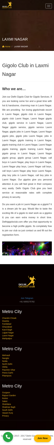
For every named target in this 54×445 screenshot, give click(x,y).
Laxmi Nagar (8, 335)
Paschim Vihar (8, 370)
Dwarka (5, 321)
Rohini (5, 398)
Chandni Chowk (9, 318)
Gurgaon (6, 392)
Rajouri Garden (9, 395)
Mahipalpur (7, 338)
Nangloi (5, 358)
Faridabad (6, 324)
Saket (4, 401)
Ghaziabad (7, 327)
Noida (4, 361)
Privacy (5, 416)
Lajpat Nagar (8, 332)
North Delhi (7, 364)
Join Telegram (27, 298)
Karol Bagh (7, 330)
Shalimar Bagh (8, 407)
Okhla (4, 367)
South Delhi (7, 410)
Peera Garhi (7, 373)
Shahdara (6, 404)
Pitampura (6, 375)
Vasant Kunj (7, 413)
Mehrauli (6, 355)
